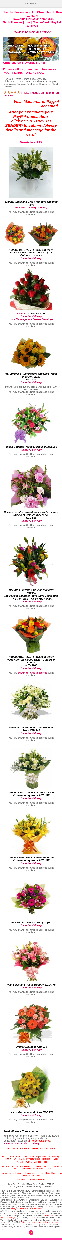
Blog (56, 1159)
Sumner (32, 1218)
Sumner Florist (7, 1166)
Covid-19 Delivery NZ (24, 1166)
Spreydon (13, 1218)
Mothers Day (44, 1157)
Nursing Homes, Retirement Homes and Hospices (22, 1173)
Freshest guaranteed (39, 1141)
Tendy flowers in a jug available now (26, 1209)
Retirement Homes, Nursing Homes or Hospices (41, 1222)
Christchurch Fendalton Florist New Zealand (32, 1168)
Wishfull (19, 1157)
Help (45, 1162)
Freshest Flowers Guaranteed (28, 1162)
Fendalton (49, 1215)
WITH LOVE (19, 1159)
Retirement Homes (44, 1159)
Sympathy (30, 1159)
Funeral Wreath (31, 1157)
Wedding (55, 1157)
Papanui (4, 1218)
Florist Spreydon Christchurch (49, 1166)
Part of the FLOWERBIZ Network (31, 1180)
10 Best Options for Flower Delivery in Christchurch (29, 1148)
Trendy (12, 1157)
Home (4, 1157)
